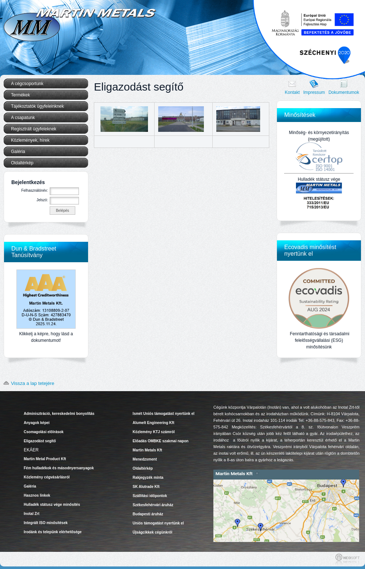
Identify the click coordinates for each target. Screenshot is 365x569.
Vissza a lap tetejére (27, 383)
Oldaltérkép (22, 162)
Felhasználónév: (34, 190)
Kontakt (292, 92)
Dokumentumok (343, 92)
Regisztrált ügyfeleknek (33, 128)
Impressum (314, 92)
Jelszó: (42, 200)
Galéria (18, 151)
